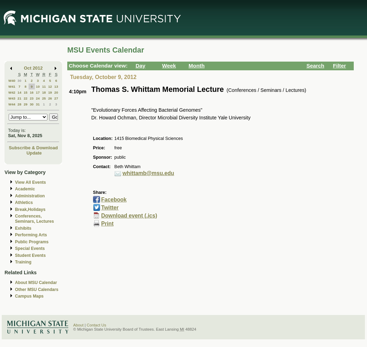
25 (44, 98)
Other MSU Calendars (37, 289)
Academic (25, 189)
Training (23, 262)
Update (34, 153)
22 (26, 98)
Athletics (24, 202)
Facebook (114, 200)
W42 (11, 92)
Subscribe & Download (33, 147)
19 (50, 92)
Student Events (30, 255)
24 (38, 98)
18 (44, 92)
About (78, 325)
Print (107, 224)
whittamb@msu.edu (148, 173)
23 (31, 98)
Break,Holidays (30, 209)
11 (44, 86)
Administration (30, 196)
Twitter (109, 208)
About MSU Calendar (36, 282)
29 (26, 104)
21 (19, 98)
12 (50, 86)
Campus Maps (29, 296)
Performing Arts (31, 234)
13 (56, 86)
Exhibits (23, 228)
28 (19, 104)
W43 (11, 98)
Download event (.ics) (129, 216)
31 (38, 104)
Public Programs (31, 241)
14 (19, 92)
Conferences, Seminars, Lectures (34, 219)
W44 (11, 104)
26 (50, 98)
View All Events (30, 182)
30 (19, 80)
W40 (11, 80)
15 (26, 92)
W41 (11, 86)
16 (31, 92)
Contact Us (96, 325)
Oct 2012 (33, 68)
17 (38, 92)
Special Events (30, 248)
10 (38, 86)
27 (56, 98)
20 (56, 92)
